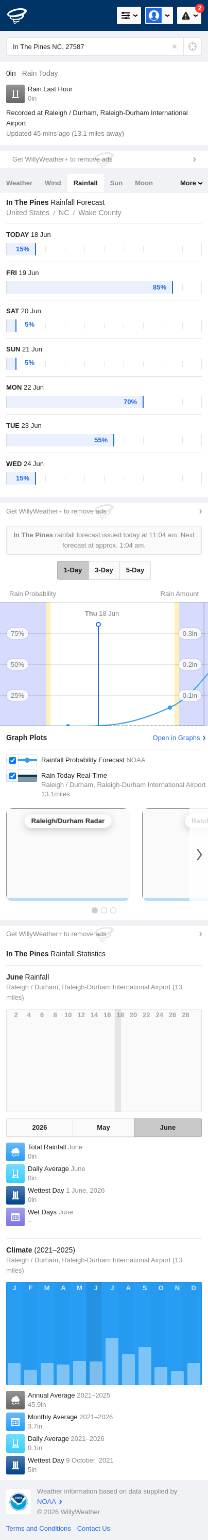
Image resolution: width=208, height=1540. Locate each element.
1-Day (73, 570)
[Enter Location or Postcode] (104, 46)
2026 (39, 1127)
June (168, 1127)
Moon (144, 183)
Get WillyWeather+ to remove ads (62, 159)
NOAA (46, 1501)
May (103, 1127)
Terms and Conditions (38, 1528)
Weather (19, 183)
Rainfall (86, 183)
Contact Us (93, 1528)
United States (27, 212)
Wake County (100, 212)
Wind (53, 183)
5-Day (135, 570)
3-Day (104, 570)
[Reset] (174, 46)
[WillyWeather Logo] (23, 15)
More (188, 183)
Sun (116, 183)
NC (64, 212)
